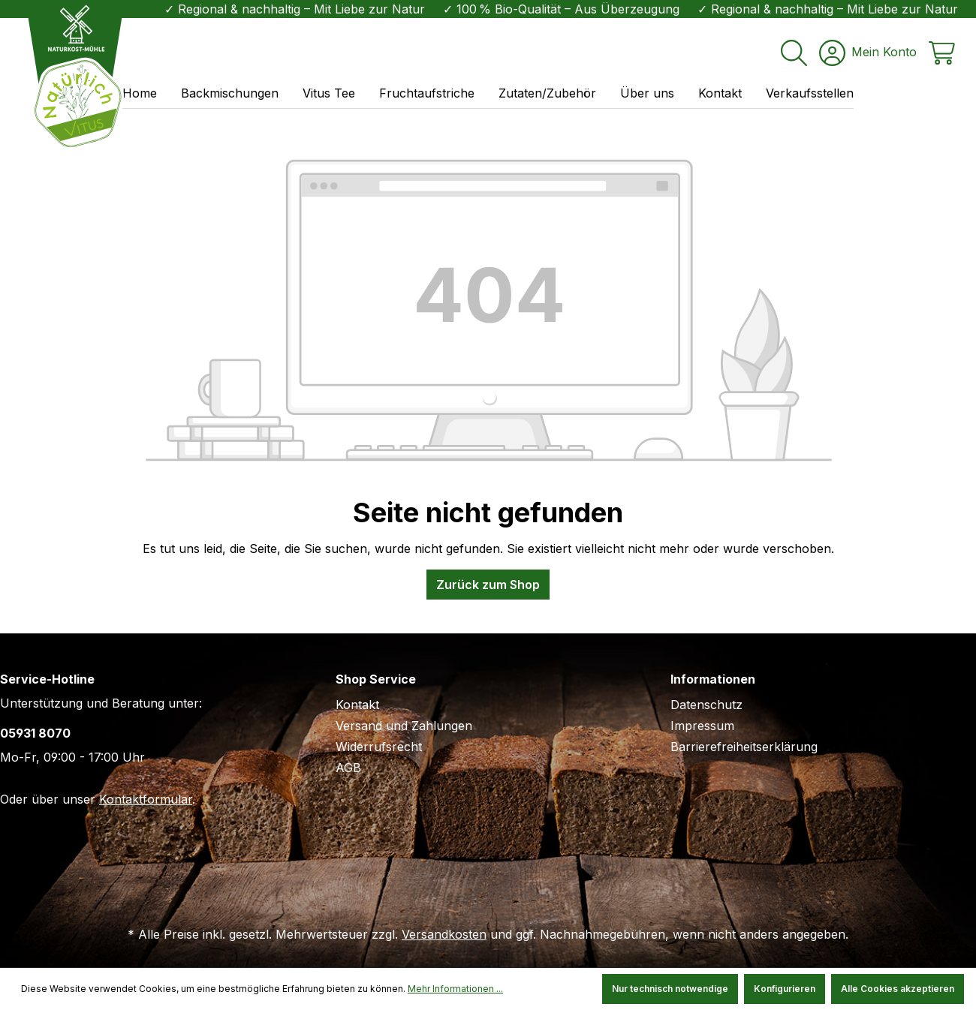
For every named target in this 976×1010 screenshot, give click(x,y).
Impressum (702, 725)
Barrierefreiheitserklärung (744, 746)
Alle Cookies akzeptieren (897, 988)
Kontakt (357, 704)
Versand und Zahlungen (404, 725)
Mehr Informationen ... (455, 988)
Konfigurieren (784, 988)
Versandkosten (444, 934)
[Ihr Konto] (868, 48)
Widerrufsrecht (379, 746)
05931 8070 (35, 733)
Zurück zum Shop (488, 584)
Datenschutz (706, 704)
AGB (348, 767)
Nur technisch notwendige (670, 988)
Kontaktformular (145, 799)
